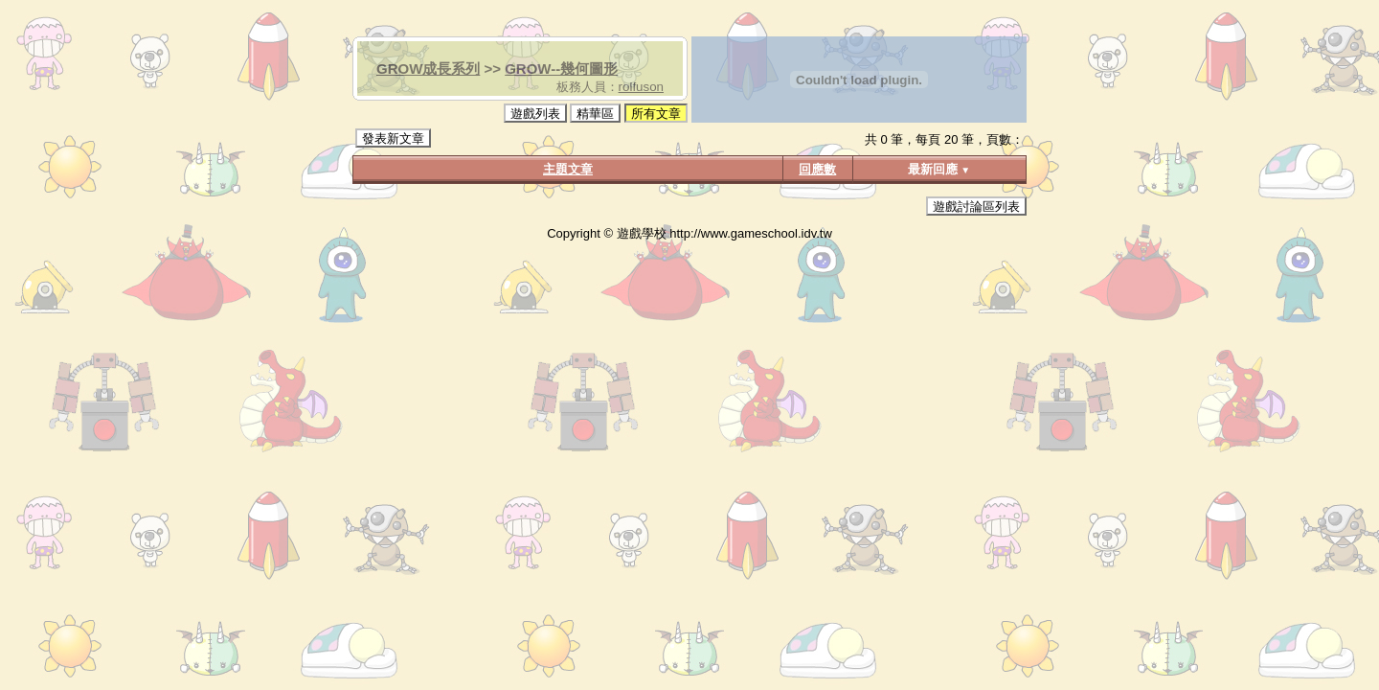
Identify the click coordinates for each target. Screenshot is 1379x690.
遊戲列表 (535, 113)
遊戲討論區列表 (976, 206)
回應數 (817, 169)
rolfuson (641, 87)
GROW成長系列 (428, 68)
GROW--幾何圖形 (561, 68)
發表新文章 (393, 138)
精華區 (595, 113)
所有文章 (656, 113)
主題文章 (568, 169)
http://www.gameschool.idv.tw (750, 233)
